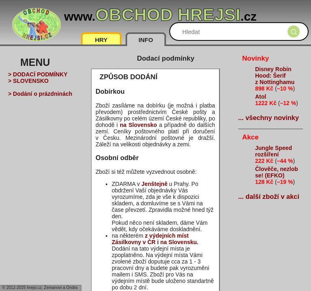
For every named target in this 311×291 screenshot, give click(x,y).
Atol (260, 96)
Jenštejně (154, 184)
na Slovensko (138, 125)
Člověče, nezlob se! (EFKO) (276, 172)
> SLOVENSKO (28, 81)
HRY (101, 39)
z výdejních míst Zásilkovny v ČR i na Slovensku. (155, 238)
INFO (145, 39)
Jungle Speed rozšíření (273, 151)
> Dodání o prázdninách (40, 94)
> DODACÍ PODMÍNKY (38, 74)
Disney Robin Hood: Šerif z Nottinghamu (274, 75)
